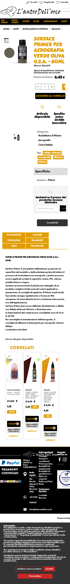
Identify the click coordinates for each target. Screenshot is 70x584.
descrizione (14, 235)
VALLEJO (46, 65)
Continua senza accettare (29, 569)
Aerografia (44, 140)
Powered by (63, 518)
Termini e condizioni (44, 460)
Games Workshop (13, 390)
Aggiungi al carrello (50, 96)
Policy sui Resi (45, 481)
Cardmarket (50, 21)
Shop (64, 21)
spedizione (14, 240)
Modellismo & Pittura (49, 135)
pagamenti (37, 240)
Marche (42, 497)
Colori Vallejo (45, 145)
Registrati (49, 2)
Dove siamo (15, 21)
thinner (42, 162)
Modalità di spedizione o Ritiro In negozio (45, 475)
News (41, 483)
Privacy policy (45, 463)
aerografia (44, 157)
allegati (37, 235)
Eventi (26, 21)
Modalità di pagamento (44, 467)
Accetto (49, 569)
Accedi (33, 2)
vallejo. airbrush (52, 152)
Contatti (43, 456)
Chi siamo (4, 21)
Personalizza (35, 576)
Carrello (64, 2)
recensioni (37, 246)
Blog (36, 21)
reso (14, 246)
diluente (58, 157)
